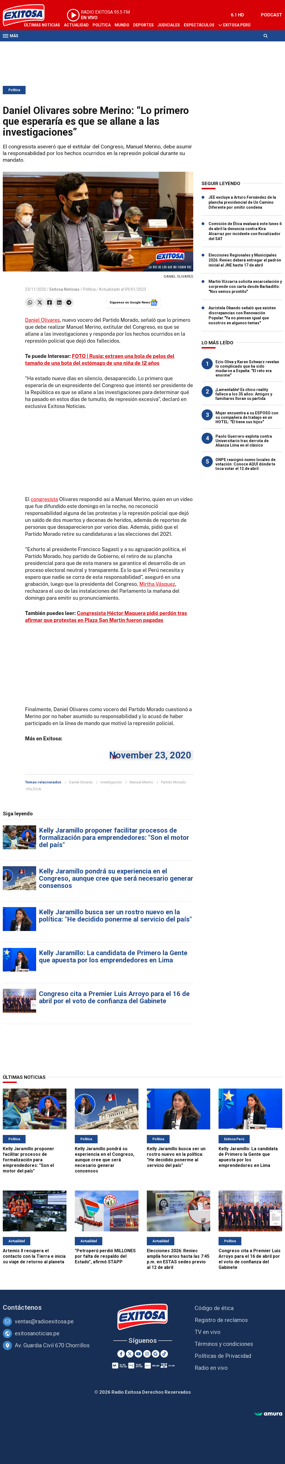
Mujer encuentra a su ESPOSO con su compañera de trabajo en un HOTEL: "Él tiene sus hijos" (246, 417)
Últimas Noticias (42, 25)
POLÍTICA (33, 789)
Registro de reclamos (221, 1320)
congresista (44, 499)
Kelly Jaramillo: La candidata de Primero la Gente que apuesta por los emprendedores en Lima (113, 956)
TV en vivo (207, 1332)
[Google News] (155, 1354)
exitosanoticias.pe (37, 1333)
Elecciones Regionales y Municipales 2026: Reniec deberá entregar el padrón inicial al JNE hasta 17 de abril (245, 260)
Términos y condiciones (224, 1344)
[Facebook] (121, 1354)
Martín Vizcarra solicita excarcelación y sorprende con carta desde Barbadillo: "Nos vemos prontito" (245, 286)
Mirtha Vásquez (157, 584)
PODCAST (271, 15)
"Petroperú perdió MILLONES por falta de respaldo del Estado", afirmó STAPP (105, 1256)
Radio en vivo (211, 1368)
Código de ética (214, 1308)
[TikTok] (164, 1354)
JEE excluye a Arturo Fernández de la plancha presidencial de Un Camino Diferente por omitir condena (242, 202)
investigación (111, 782)
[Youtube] (138, 1354)
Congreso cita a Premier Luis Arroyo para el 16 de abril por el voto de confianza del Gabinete (114, 997)
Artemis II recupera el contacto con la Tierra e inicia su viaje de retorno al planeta (34, 1256)
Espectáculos (199, 25)
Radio (56, 46)
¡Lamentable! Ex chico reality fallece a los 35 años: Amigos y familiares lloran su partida (243, 394)
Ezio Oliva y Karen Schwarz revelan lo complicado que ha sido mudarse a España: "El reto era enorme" (247, 368)
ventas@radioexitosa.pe (44, 1321)
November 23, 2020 (150, 755)
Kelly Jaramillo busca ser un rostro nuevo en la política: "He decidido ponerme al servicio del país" (115, 915)
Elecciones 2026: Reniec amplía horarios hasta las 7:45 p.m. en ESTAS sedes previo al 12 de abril (178, 1259)
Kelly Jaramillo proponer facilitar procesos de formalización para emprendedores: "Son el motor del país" (114, 837)
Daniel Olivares (42, 320)
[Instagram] (147, 1354)
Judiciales (169, 25)
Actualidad (76, 25)
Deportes (143, 25)
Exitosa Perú (237, 25)
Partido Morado (173, 782)
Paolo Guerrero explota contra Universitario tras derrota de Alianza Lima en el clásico (243, 440)
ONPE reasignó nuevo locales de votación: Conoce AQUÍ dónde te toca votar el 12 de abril (245, 464)
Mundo (122, 25)
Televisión (35, 46)
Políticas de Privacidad (223, 1356)
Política (102, 25)
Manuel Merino (141, 782)
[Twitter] (129, 1354)
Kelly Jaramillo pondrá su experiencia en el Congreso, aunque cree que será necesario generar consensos (116, 878)
